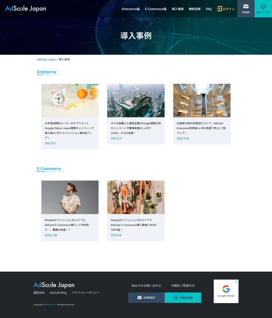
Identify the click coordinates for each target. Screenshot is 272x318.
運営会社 (39, 292)
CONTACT (146, 297)
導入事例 (178, 9)
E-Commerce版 (156, 9)
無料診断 (195, 9)
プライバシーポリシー (86, 292)
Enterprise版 (131, 9)
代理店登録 (183, 297)
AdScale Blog (58, 292)
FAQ (209, 9)
